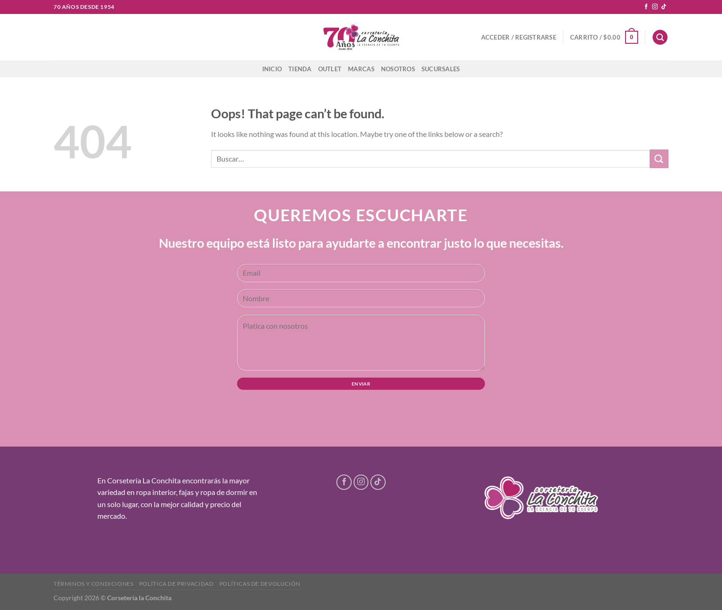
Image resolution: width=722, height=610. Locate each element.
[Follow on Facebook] (646, 7)
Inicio (272, 69)
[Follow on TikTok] (664, 7)
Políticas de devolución (259, 583)
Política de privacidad (176, 583)
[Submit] (659, 158)
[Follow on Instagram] (655, 7)
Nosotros (398, 69)
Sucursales (441, 69)
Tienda (300, 69)
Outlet (330, 69)
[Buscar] (660, 37)
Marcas (361, 69)
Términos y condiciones (93, 583)
